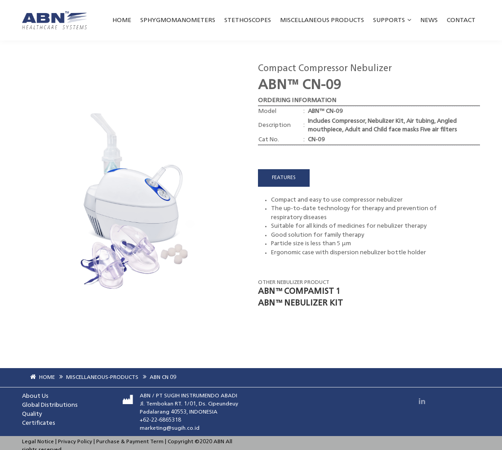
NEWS (429, 20)
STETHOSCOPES (247, 20)
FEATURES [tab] (284, 178)
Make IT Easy (465, 442)
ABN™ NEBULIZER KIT (300, 303)
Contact (461, 20)
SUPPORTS (392, 20)
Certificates (38, 423)
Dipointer (438, 442)
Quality (32, 414)
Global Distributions (50, 405)
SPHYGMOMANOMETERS (177, 20)
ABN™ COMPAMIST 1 (299, 292)
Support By (413, 442)
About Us (35, 396)
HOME (121, 20)
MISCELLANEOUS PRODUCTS (322, 20)
